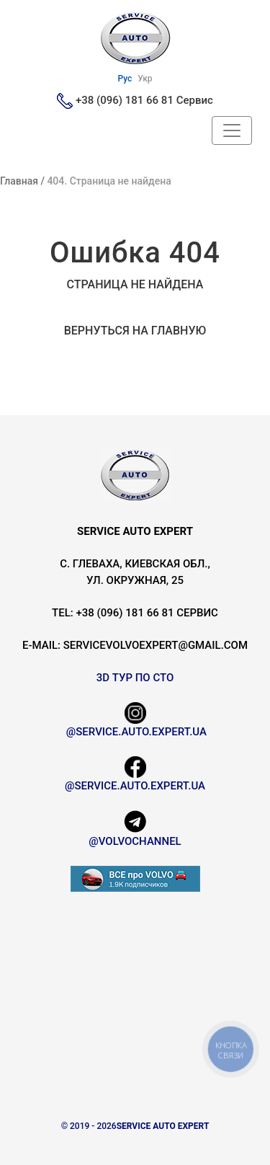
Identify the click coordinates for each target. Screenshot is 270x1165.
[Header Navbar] (232, 130)
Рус (124, 79)
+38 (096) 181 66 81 (125, 100)
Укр (145, 79)
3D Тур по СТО (135, 677)
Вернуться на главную (135, 330)
